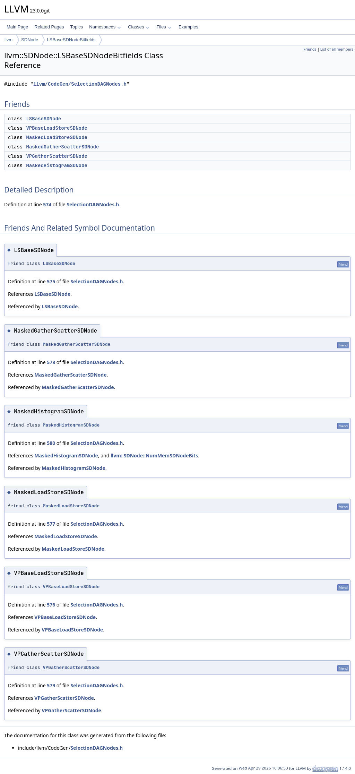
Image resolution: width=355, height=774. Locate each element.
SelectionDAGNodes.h (93, 204)
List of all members (336, 49)
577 (51, 524)
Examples (188, 26)
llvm (8, 39)
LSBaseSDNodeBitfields (71, 39)
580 (51, 443)
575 (51, 281)
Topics (76, 26)
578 (51, 362)
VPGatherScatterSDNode (56, 156)
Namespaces (105, 26)
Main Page (17, 26)
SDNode (29, 39)
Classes (138, 26)
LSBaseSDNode (43, 118)
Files (163, 26)
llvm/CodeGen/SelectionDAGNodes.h (80, 84)
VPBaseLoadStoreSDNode (56, 128)
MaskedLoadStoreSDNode (56, 137)
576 (51, 604)
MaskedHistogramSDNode (56, 165)
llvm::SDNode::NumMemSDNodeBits (154, 455)
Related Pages (49, 26)
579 (51, 685)
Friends (309, 49)
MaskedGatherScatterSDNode (62, 147)
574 (47, 204)
